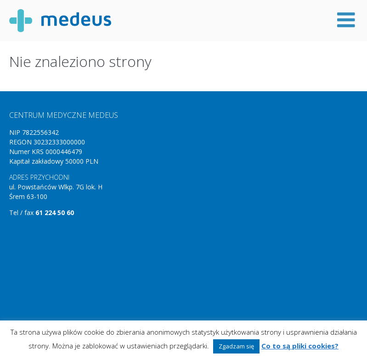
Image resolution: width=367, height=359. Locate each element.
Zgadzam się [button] (236, 346)
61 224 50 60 (54, 212)
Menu (346, 20)
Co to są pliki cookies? (300, 345)
